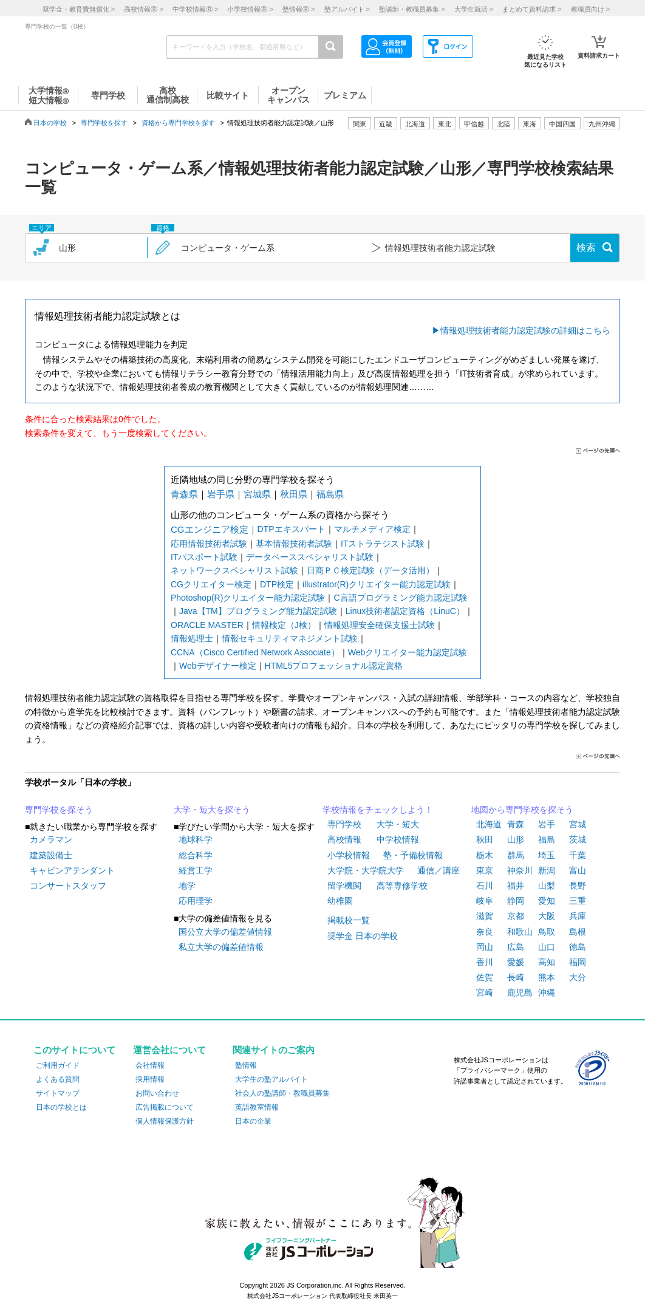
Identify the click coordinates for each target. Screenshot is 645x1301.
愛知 (546, 901)
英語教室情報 (257, 1107)
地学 (187, 885)
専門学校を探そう (59, 809)
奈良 (484, 932)
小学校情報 (348, 855)
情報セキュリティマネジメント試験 (290, 638)
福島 (546, 839)
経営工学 (196, 870)
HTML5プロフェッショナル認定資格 (334, 666)
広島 (515, 947)
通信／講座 (438, 870)
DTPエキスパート (292, 529)
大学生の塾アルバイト (271, 1079)
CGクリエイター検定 (211, 584)
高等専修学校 (402, 885)
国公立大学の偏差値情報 (225, 932)
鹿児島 (520, 992)
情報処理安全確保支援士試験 (379, 625)
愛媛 (515, 962)
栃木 (484, 855)
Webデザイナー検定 (217, 666)
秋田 (484, 839)
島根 (577, 932)
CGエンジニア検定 (209, 529)
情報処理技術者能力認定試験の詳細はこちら (525, 330)
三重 (577, 901)
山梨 (546, 885)
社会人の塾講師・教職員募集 (282, 1093)
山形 (515, 839)
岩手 (546, 824)
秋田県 (293, 494)
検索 (586, 247)
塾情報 (246, 1065)
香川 (484, 962)
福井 (515, 885)
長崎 (515, 977)
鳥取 (546, 932)
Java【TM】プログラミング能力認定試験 (258, 611)
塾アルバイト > (347, 9)
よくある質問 (58, 1079)
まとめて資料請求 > (531, 9)
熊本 (546, 977)
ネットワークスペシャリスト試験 (234, 570)
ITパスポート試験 (204, 557)
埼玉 (546, 855)
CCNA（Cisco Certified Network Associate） (255, 652)
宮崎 (484, 992)
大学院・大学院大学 (365, 870)
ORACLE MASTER (207, 625)
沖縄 (546, 992)
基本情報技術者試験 (294, 543)
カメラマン (51, 839)
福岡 (577, 962)
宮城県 (257, 494)
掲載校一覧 (348, 920)
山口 (546, 947)
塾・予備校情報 (413, 855)
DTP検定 (277, 584)
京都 (515, 916)
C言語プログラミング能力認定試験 (400, 598)
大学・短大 (398, 824)
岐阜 (484, 901)
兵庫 (577, 916)
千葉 (577, 855)
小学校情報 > (250, 9)
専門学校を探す (104, 122)
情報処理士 (192, 638)
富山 (577, 870)
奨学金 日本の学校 (362, 936)
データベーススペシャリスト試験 (310, 557)
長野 (577, 885)
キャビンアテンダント (72, 870)
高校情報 (344, 839)
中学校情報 (398, 839)
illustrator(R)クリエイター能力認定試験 (376, 584)
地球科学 (196, 839)
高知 (546, 962)
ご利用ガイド (58, 1065)
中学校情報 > (195, 9)
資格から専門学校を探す (178, 122)
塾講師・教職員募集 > (412, 9)
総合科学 (196, 855)
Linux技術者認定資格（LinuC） (405, 611)
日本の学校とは (61, 1107)
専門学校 (344, 824)
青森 (515, 824)
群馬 (515, 855)
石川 (484, 885)
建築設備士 (51, 855)
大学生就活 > (473, 9)
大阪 (546, 916)
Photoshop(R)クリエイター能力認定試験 (248, 598)
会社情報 (150, 1065)
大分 (577, 977)
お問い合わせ (157, 1093)
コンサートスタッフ (68, 885)
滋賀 (484, 916)
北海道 (415, 124)
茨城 (577, 839)
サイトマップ (58, 1093)
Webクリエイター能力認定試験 (408, 652)
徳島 (577, 947)
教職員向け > (590, 9)
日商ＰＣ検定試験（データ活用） (370, 570)
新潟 (546, 870)
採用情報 (150, 1079)
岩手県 (220, 494)
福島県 (330, 494)
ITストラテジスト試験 (383, 543)
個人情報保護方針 (164, 1121)
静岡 (515, 901)
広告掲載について (164, 1107)
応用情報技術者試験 (209, 543)
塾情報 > (298, 9)
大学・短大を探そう (212, 809)
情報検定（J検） (284, 625)
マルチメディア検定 (372, 529)
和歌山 (520, 932)
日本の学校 (50, 122)
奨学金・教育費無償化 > (79, 9)
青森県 (184, 494)
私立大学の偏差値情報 (221, 947)
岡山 (484, 947)
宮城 (577, 824)
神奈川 (520, 870)
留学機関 (344, 885)
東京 (484, 870)
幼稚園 (340, 901)
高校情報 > (143, 9)
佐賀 (484, 977)
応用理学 (196, 901)
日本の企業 (253, 1121)
